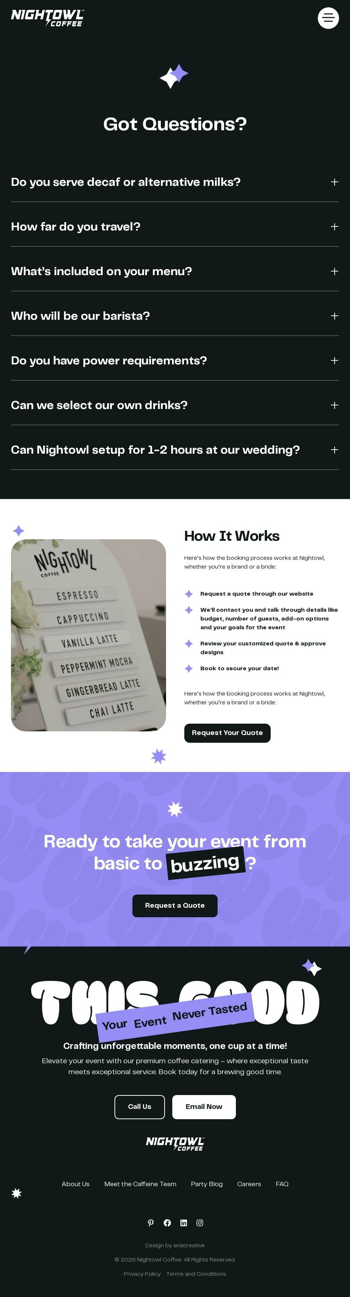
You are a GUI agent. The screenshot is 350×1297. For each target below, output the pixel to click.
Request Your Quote (227, 733)
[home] (47, 18)
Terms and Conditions (196, 1274)
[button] (328, 18)
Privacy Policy (142, 1274)
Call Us (139, 1107)
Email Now (204, 1107)
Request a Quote (175, 906)
